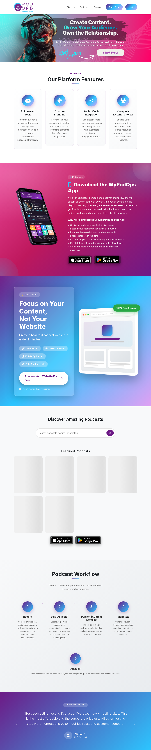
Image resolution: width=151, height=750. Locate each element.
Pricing (97, 7)
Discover (71, 7)
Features (84, 7)
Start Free (114, 7)
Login (131, 7)
